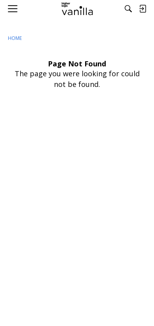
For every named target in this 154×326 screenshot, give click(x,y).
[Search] (128, 8)
